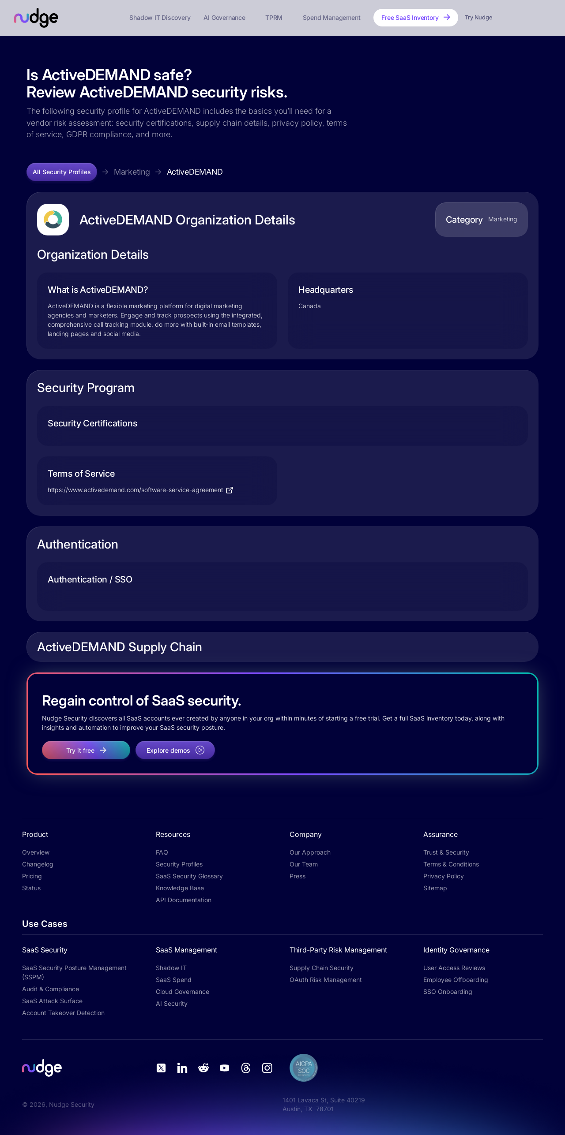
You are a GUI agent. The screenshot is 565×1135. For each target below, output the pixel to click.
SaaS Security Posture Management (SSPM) (74, 972)
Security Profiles (179, 864)
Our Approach (310, 852)
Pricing (32, 876)
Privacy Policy (443, 876)
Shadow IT (171, 967)
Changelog (37, 864)
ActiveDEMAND (195, 171)
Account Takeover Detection (63, 1012)
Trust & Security (446, 852)
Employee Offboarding (455, 979)
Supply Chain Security (322, 967)
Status (31, 888)
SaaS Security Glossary (189, 876)
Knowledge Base (180, 888)
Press (297, 876)
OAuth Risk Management (326, 979)
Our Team (304, 864)
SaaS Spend (174, 979)
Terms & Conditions (451, 864)
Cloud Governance (182, 991)
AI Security (172, 1003)
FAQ (162, 852)
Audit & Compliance (50, 989)
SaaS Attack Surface (52, 1000)
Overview (35, 852)
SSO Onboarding (447, 991)
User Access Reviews (454, 967)
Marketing (132, 171)
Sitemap (435, 888)
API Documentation (183, 900)
